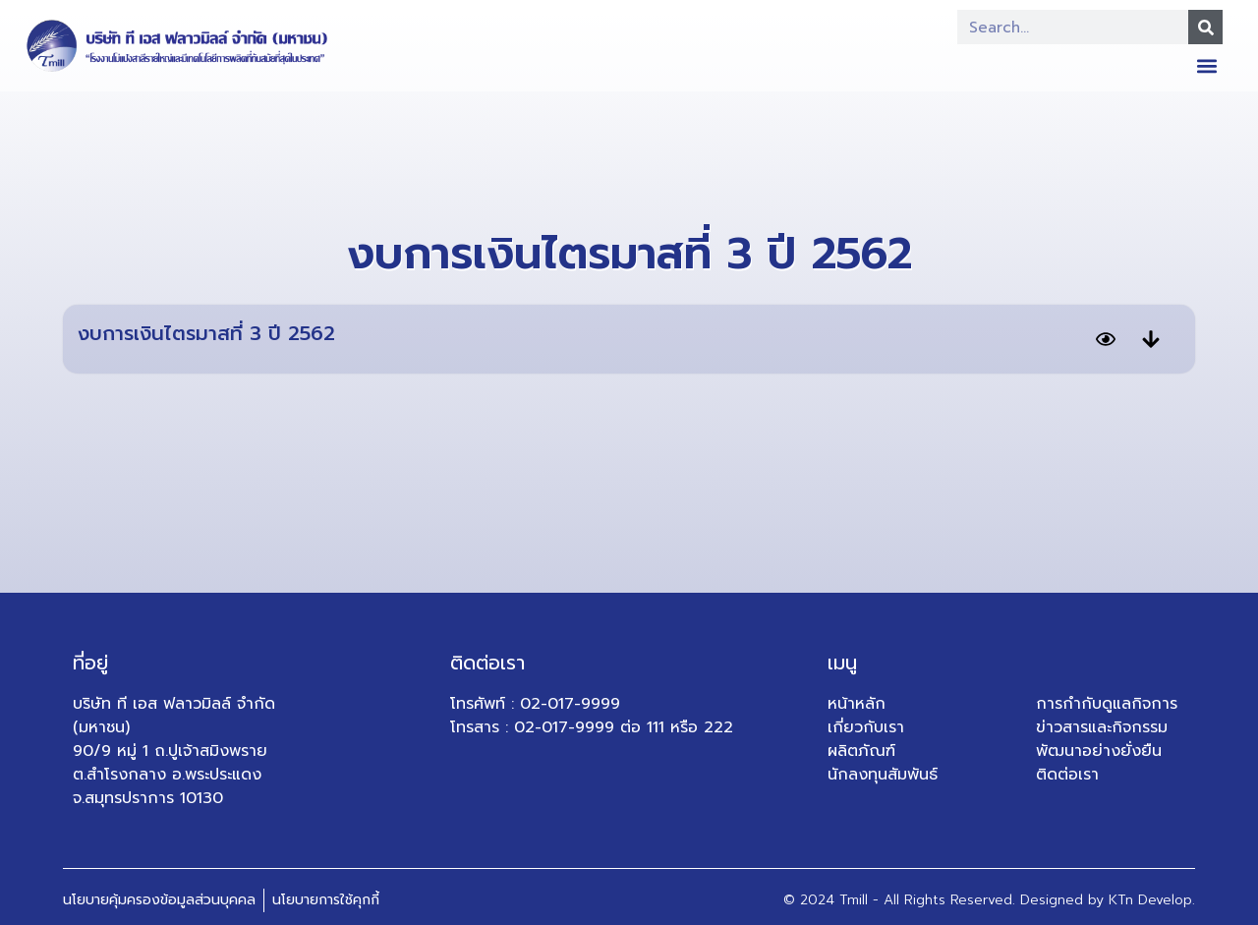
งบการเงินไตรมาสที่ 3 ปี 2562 (206, 333)
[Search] (1205, 27)
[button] (1206, 65)
